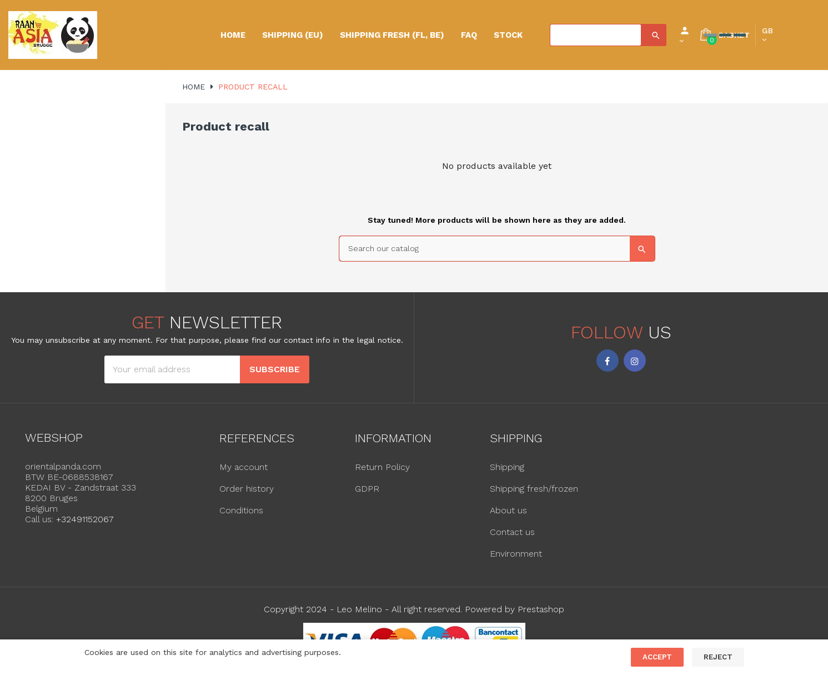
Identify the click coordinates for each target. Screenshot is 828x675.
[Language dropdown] (767, 35)
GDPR (367, 488)
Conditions (241, 510)
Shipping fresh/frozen (534, 488)
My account (243, 467)
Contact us (512, 532)
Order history (246, 488)
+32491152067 (85, 519)
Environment (516, 553)
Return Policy (382, 467)
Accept (657, 657)
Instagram (634, 360)
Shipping (507, 467)
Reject (718, 657)
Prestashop (541, 609)
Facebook (607, 360)
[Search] (595, 35)
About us (508, 510)
